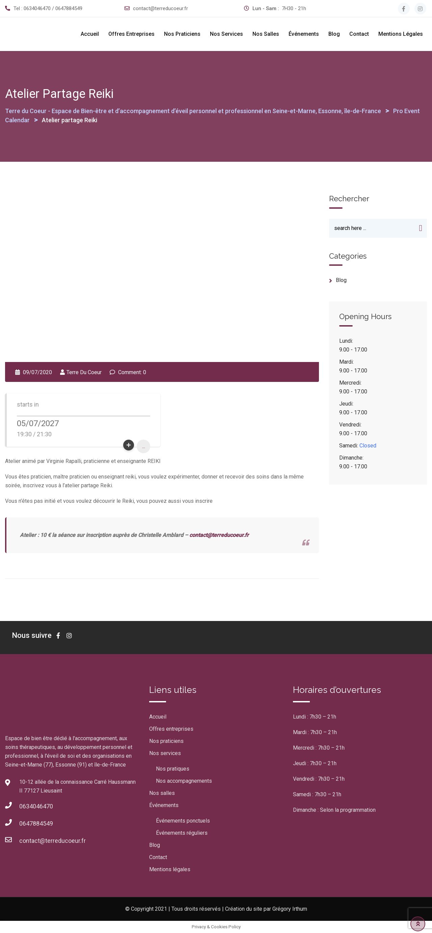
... (143, 446)
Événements (304, 34)
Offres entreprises (131, 34)
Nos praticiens (182, 34)
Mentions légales (400, 34)
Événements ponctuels (183, 821)
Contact (359, 34)
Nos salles (265, 34)
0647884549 (36, 823)
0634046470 (36, 806)
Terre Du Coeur (84, 372)
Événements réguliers (182, 833)
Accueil (90, 34)
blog (341, 281)
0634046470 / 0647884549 (53, 8)
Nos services (226, 34)
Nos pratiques (172, 769)
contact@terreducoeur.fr (160, 8)
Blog (334, 34)
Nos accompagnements (184, 781)
